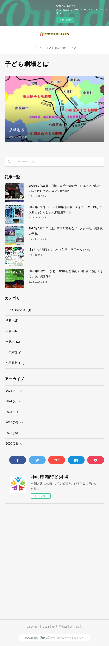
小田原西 (14, 352)
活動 (12, 320)
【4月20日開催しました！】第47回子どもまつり (60, 250)
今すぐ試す (65, 20)
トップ (37, 48)
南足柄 (13, 341)
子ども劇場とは (56, 48)
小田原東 (15, 363)
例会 (73, 48)
